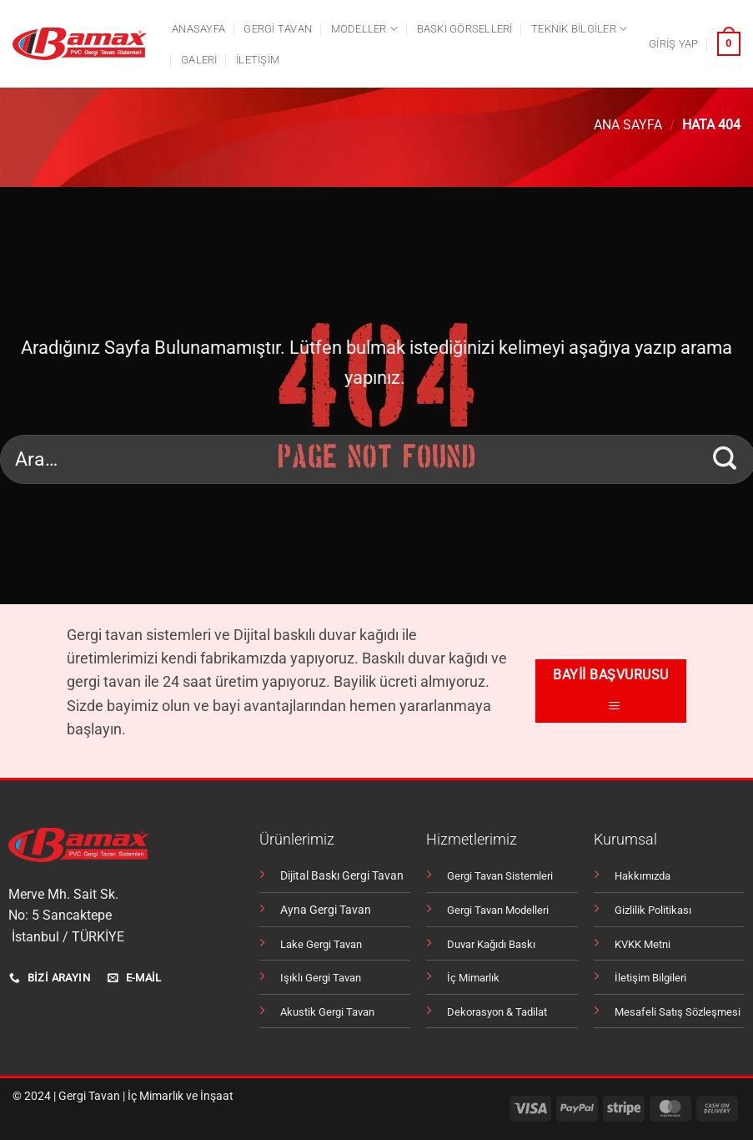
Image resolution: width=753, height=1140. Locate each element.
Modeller (365, 29)
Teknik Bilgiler (579, 29)
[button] (673, 44)
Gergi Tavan (89, 1096)
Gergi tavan (277, 29)
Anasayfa (198, 29)
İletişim (257, 59)
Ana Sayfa (628, 125)
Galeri (199, 59)
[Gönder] (725, 459)
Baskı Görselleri (465, 29)
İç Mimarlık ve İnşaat (180, 1096)
